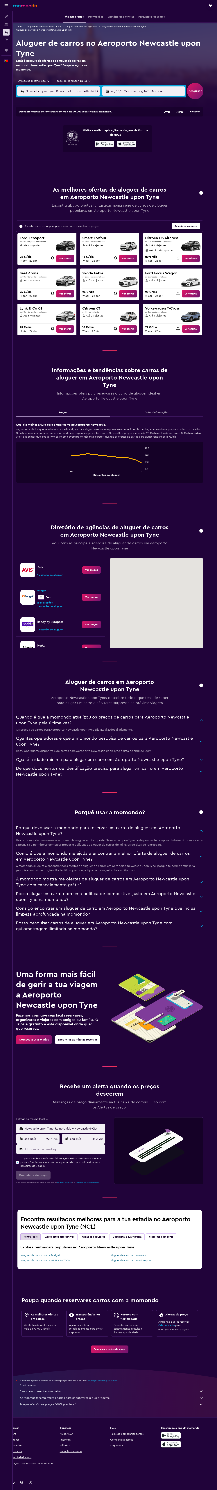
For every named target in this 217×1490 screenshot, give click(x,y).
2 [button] (102, 125)
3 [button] (49, 134)
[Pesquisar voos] (6, 17)
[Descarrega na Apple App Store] (176, 1435)
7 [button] (84, 134)
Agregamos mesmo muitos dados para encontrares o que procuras (117, 1389)
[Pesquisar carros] (6, 32)
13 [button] (76, 143)
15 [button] (93, 143)
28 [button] (84, 160)
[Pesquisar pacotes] (6, 40)
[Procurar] (6, 24)
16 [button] (102, 143)
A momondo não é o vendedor (117, 1382)
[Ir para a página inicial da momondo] (25, 5)
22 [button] (93, 151)
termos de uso (69, 1173)
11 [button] (58, 143)
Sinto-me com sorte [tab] (166, 1227)
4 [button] (58, 134)
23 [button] (102, 151)
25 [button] (58, 160)
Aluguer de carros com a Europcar (136, 1251)
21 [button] (84, 151)
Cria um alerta (172, 1316)
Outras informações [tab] (162, 403)
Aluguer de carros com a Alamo (134, 1246)
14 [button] (84, 143)
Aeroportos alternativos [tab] (65, 1227)
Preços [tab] (68, 403)
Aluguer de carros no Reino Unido (49, 26)
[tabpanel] (115, 447)
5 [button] (67, 134)
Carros (24, 26)
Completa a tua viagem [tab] (132, 1227)
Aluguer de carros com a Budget (45, 1246)
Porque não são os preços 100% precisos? (117, 1395)
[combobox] (37, 81)
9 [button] (102, 134)
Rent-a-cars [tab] (36, 1227)
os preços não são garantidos (107, 1371)
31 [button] (49, 169)
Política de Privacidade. (93, 1173)
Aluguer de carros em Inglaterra (86, 26)
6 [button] (76, 134)
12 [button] (67, 143)
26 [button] (67, 160)
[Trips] (6, 50)
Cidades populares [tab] (98, 1227)
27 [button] (76, 160)
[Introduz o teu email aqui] (69, 1140)
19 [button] (67, 151)
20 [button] (76, 151)
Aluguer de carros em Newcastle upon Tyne (129, 26)
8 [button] (93, 134)
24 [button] (49, 160)
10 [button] (49, 143)
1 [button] (93, 125)
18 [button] (58, 151)
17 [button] (49, 151)
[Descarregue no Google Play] (176, 1426)
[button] (6, 6)
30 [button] (102, 160)
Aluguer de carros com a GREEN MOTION (50, 1251)
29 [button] (93, 160)
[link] (70, 249)
